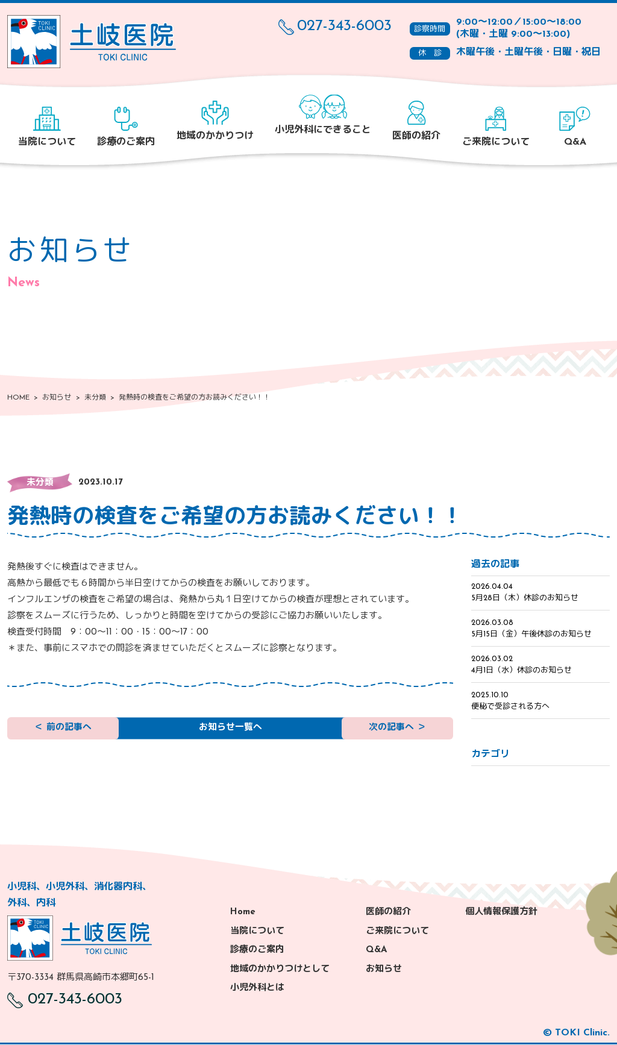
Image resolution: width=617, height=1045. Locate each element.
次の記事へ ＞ (397, 731)
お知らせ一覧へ (230, 731)
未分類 (40, 483)
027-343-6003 (335, 26)
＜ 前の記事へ (63, 731)
